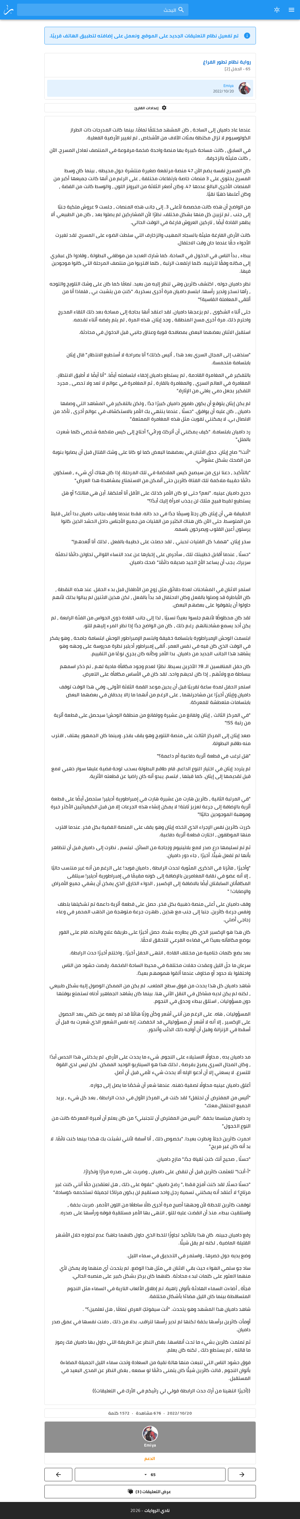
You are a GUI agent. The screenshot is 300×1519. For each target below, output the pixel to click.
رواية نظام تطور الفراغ (227, 61)
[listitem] (150, 88)
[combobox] (102, 10)
